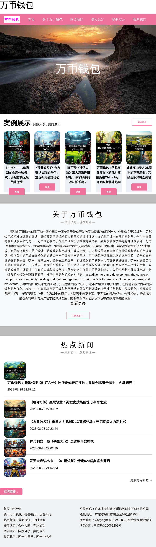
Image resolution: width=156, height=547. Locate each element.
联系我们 (139, 19)
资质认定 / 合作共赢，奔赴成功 (24, 525)
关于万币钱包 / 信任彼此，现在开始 (27, 514)
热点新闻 (77, 19)
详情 (16, 192)
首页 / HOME (12, 508)
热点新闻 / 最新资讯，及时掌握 (24, 520)
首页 (31, 19)
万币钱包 (16, 5)
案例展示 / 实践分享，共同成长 (24, 531)
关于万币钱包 (52, 19)
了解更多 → (78, 315)
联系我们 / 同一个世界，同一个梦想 (27, 536)
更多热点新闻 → (141, 480)
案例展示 (118, 19)
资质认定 (98, 19)
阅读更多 (142, 122)
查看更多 (78, 303)
